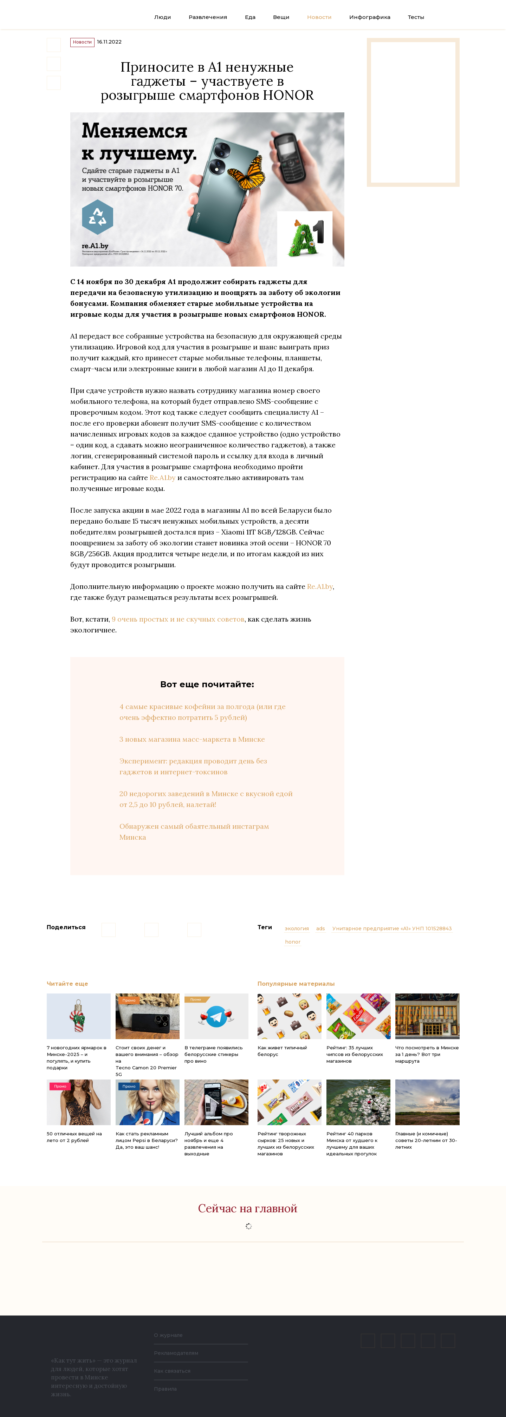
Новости (319, 17)
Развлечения (208, 17)
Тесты (416, 17)
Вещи (281, 17)
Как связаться (174, 1370)
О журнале (170, 1335)
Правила (167, 1388)
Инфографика (369, 17)
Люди (162, 17)
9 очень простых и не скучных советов (178, 627)
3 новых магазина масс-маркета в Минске (192, 747)
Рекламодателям (180, 1353)
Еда (250, 17)
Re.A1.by (163, 486)
